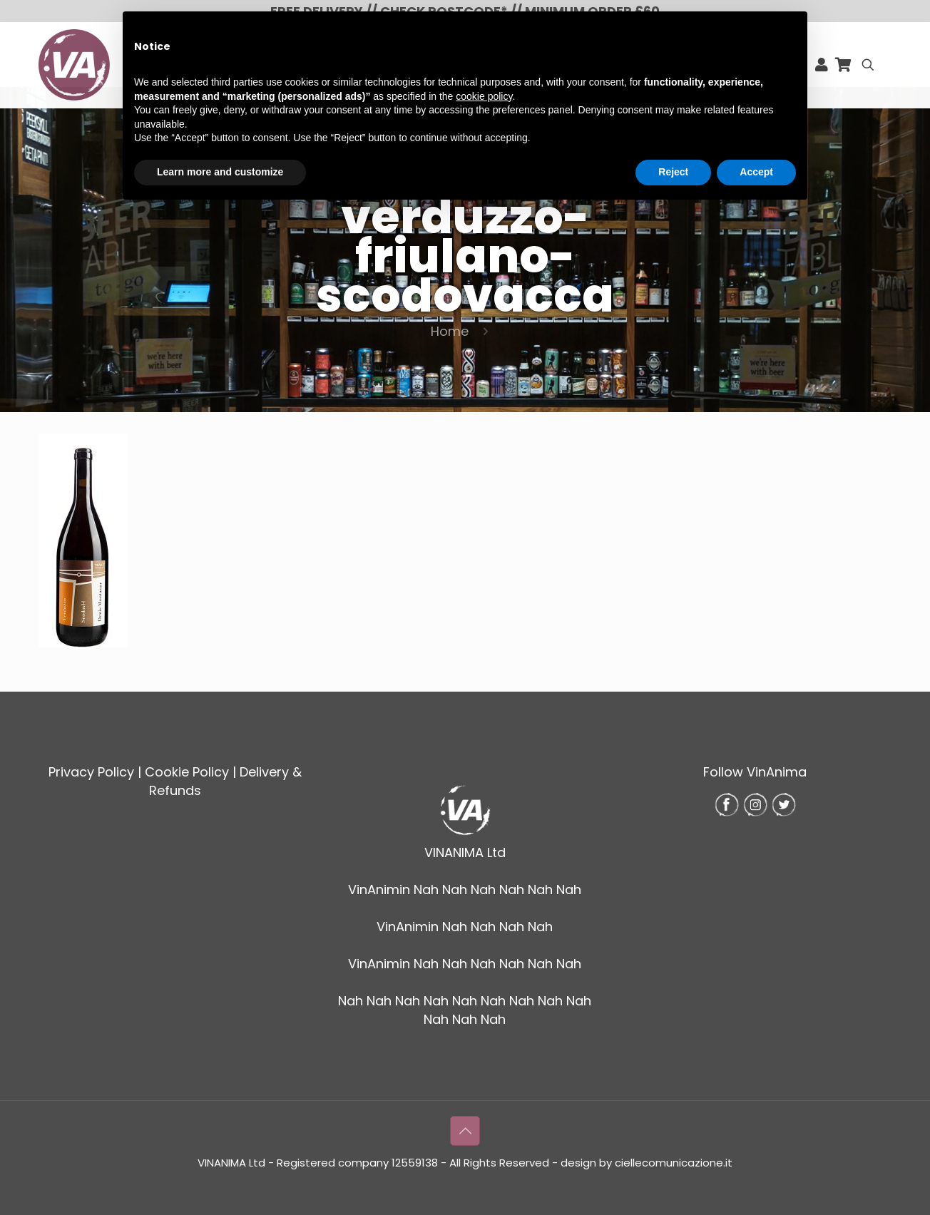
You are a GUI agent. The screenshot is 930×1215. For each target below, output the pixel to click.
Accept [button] (756, 172)
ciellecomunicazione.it (673, 1162)
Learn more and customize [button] (220, 172)
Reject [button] (673, 172)
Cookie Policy (187, 772)
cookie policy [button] (484, 96)
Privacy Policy (91, 772)
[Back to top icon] (465, 1131)
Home (450, 331)
